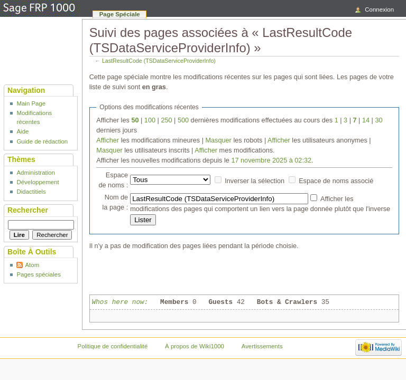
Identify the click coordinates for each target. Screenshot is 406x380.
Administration (35, 172)
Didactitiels (30, 191)
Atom (32, 265)
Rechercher (27, 210)
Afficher (107, 140)
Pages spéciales (38, 274)
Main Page (30, 103)
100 (149, 120)
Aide (22, 131)
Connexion (379, 9)
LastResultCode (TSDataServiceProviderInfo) (159, 61)
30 (378, 120)
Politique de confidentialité (113, 346)
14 (366, 120)
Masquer (218, 140)
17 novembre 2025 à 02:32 (271, 160)
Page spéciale (119, 14)
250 (166, 120)
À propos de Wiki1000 (194, 346)
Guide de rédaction (42, 141)
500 (183, 120)
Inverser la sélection (254, 181)
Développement (37, 182)
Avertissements (262, 346)
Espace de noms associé (336, 181)
